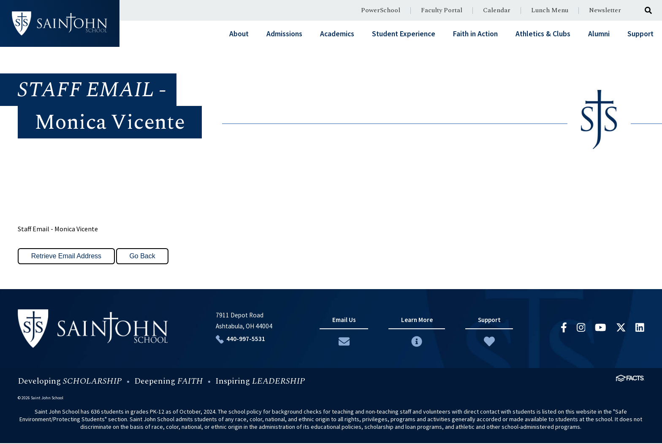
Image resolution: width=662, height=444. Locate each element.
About (239, 33)
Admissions (284, 33)
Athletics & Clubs (542, 33)
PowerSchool (380, 10)
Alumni (599, 33)
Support (640, 33)
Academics (337, 33)
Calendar (496, 10)
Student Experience (403, 33)
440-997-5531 (243, 339)
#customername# (59, 23)
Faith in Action (475, 33)
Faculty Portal (441, 10)
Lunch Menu (549, 10)
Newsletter (605, 10)
